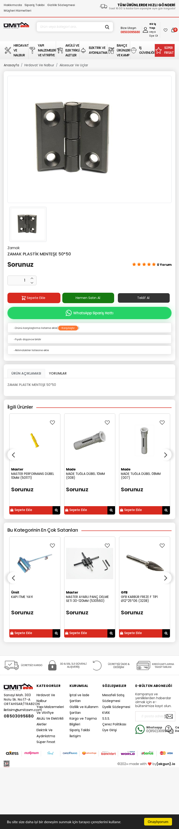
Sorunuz (20, 264)
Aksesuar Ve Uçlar (74, 65)
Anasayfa (11, 65)
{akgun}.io (165, 764)
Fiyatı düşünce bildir (27, 339)
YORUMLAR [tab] (58, 373)
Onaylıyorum (158, 821)
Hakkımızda (13, 5)
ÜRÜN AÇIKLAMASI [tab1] (26, 373)
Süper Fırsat (45, 742)
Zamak (13, 248)
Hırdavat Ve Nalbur (39, 65)
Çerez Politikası (114, 724)
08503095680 (18, 716)
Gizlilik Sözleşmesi (61, 5)
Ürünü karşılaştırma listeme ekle (35, 328)
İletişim (75, 736)
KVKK (106, 712)
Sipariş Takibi (34, 5)
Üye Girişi (109, 730)
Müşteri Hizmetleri (17, 10)
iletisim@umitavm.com (23, 710)
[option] (89, 139)
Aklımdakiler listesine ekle (31, 350)
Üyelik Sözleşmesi (116, 707)
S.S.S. (106, 718)
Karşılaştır (68, 328)
